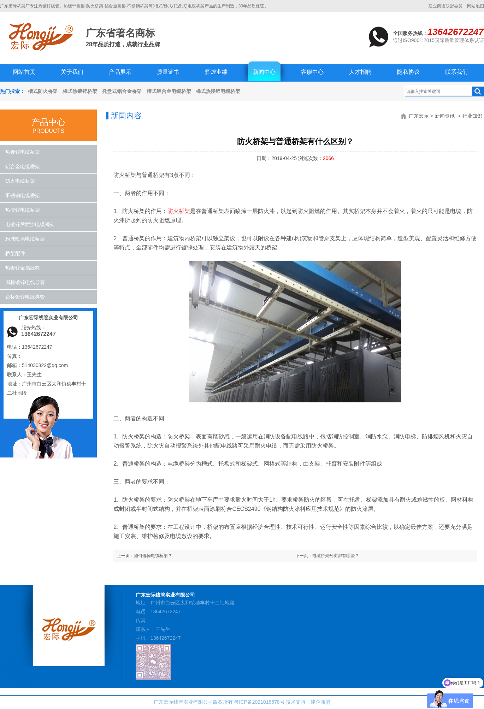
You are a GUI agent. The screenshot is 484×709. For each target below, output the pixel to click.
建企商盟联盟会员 (445, 6)
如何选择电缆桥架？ (153, 555)
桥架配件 (15, 253)
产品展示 (120, 72)
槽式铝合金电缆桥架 (169, 91)
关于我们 (72, 72)
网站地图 (475, 6)
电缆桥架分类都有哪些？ (335, 555)
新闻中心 (264, 72)
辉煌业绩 (216, 72)
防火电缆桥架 (20, 181)
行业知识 (472, 116)
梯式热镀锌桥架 (80, 91)
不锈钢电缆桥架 (22, 195)
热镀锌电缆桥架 (22, 152)
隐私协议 (408, 72)
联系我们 (456, 72)
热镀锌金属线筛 (22, 268)
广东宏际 (419, 116)
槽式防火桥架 (43, 91)
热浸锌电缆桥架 (22, 210)
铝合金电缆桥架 (22, 166)
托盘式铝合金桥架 (122, 91)
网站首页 (24, 72)
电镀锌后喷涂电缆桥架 (30, 224)
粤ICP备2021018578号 (259, 702)
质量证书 (168, 72)
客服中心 (312, 72)
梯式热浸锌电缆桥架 (218, 91)
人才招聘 (360, 72)
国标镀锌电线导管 (25, 282)
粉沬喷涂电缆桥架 (25, 239)
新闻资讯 (445, 116)
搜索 (478, 91)
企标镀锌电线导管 (25, 297)
